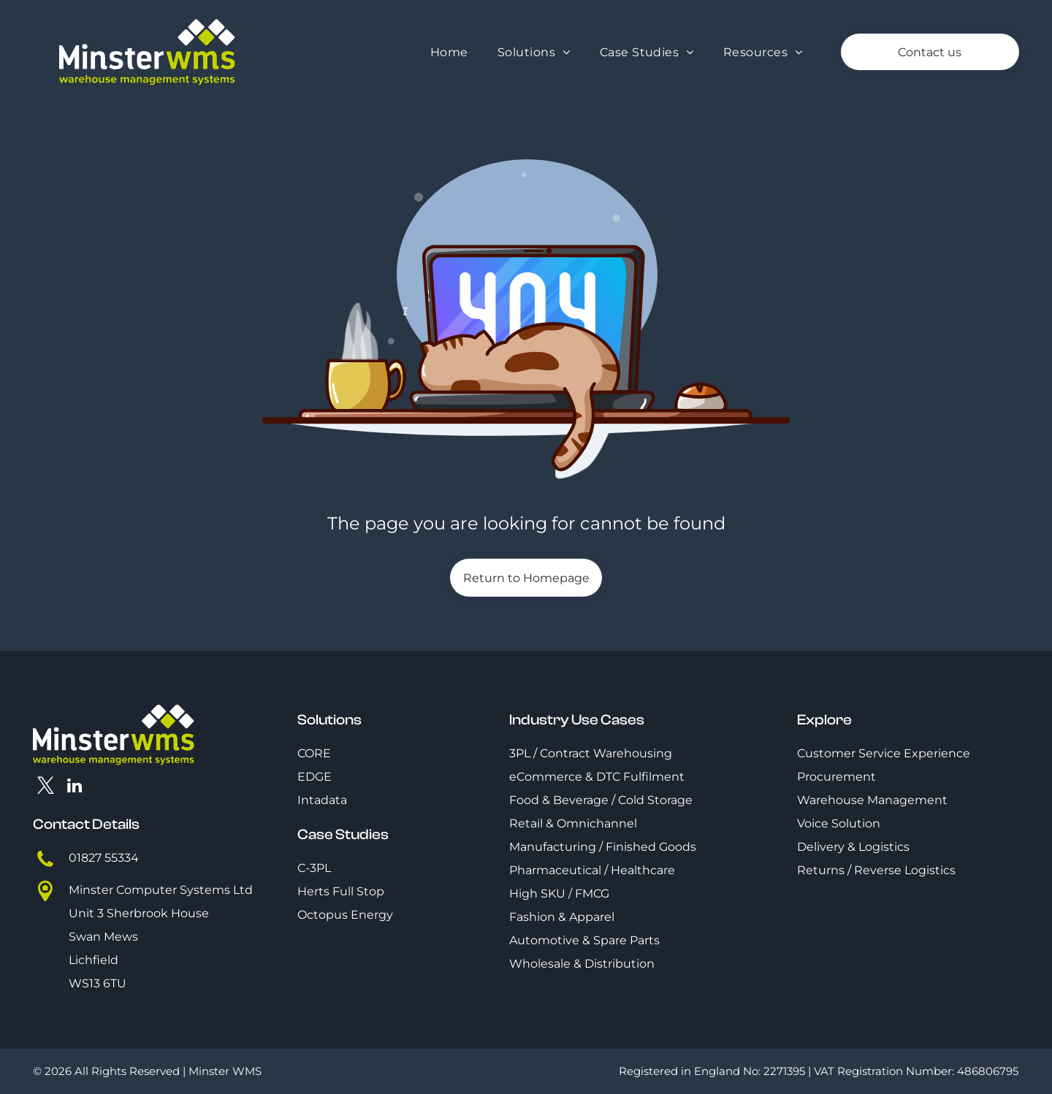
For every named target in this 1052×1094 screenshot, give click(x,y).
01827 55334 (104, 858)
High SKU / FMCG (559, 893)
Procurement (836, 777)
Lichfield (93, 960)
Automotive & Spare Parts (584, 940)
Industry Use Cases (576, 719)
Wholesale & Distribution (582, 964)
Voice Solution (838, 823)
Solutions (329, 719)
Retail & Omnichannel (573, 823)
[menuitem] (449, 52)
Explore (824, 719)
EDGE (314, 777)
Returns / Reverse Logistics (876, 870)
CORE (314, 753)
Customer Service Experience (883, 753)
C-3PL (314, 868)
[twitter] (45, 787)
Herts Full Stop (340, 891)
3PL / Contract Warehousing (590, 753)
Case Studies (343, 834)
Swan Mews (103, 937)
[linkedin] (75, 787)
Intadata (322, 800)
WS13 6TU (97, 983)
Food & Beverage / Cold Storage (601, 800)
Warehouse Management (872, 800)
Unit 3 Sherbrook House (139, 913)
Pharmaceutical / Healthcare (592, 870)
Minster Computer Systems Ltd (161, 890)
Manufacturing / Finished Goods (602, 847)
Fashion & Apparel (561, 917)
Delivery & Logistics (853, 847)
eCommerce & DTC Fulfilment (597, 777)
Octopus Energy (345, 915)
